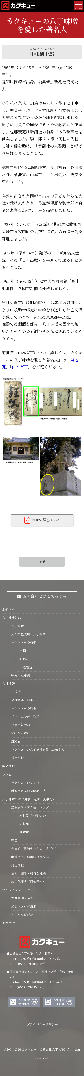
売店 (14, 840)
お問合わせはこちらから (42, 596)
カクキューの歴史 (23, 708)
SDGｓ (16, 741)
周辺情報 (17, 865)
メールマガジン (22, 914)
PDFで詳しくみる (42, 520)
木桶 (21, 650)
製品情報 (8, 766)
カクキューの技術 (23, 642)
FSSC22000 (19, 733)
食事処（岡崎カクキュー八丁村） (34, 848)
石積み (22, 658)
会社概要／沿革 (22, 700)
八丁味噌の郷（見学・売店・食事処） (29, 799)
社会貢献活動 (20, 724)
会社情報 (8, 683)
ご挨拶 (16, 692)
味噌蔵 (22, 832)
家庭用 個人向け (22, 898)
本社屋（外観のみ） (32, 815)
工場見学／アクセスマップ (30, 807)
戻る (42, 561)
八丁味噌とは (11, 617)
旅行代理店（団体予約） (28, 881)
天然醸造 (24, 667)
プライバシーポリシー (42, 1024)
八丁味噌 (17, 626)
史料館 (22, 824)
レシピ (7, 774)
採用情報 (17, 758)
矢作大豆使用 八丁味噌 (28, 634)
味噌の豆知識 (20, 675)
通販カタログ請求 (23, 906)
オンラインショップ (16, 890)
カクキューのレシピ (25, 782)
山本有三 (20, 367)
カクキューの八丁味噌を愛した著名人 (38, 749)
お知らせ (8, 609)
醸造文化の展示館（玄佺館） (31, 856)
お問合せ (8, 922)
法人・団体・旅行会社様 (28, 873)
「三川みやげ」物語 (25, 716)
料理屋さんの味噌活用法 (28, 790)
